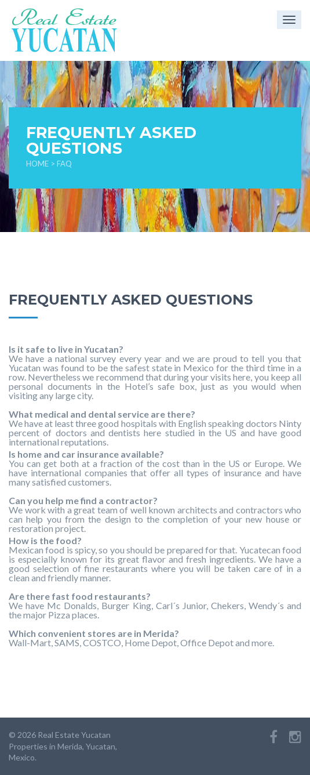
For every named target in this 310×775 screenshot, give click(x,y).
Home (37, 163)
